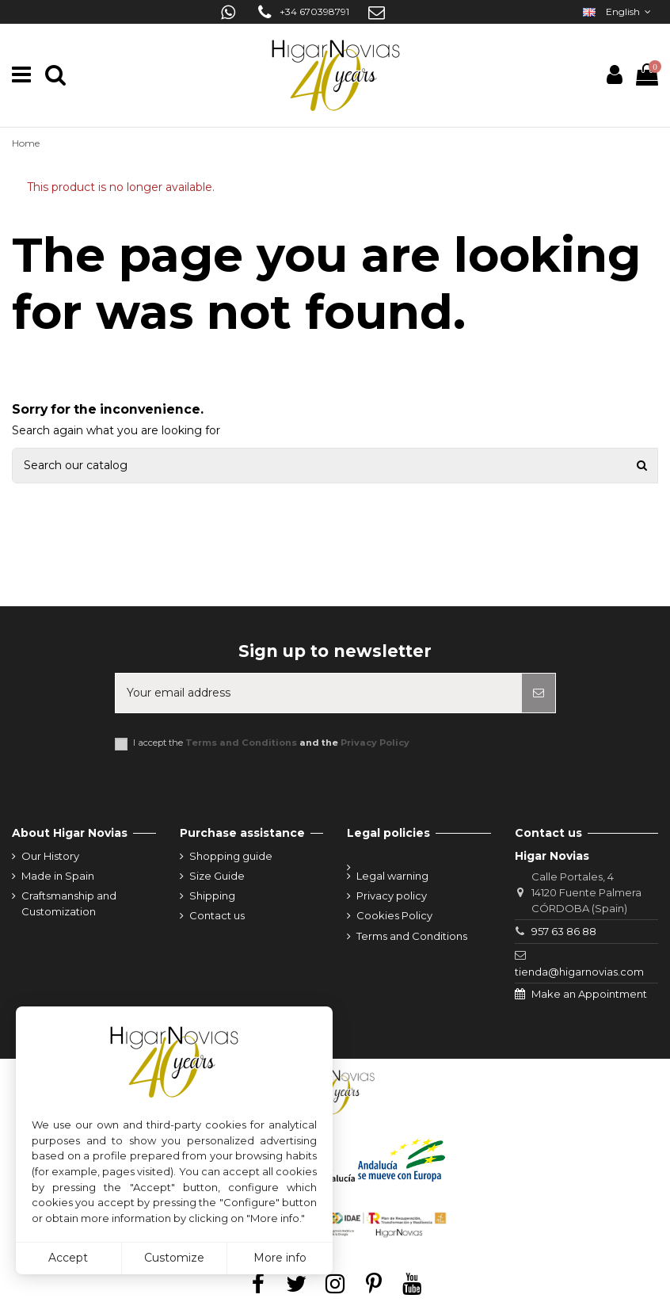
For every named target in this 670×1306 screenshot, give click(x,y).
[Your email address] (319, 693)
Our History (50, 856)
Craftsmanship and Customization (68, 903)
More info (279, 1258)
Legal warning (392, 875)
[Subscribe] (538, 693)
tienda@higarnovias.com (579, 971)
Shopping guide (230, 856)
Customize (174, 1258)
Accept (68, 1258)
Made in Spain (57, 875)
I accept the (271, 743)
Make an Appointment (589, 993)
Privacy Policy (375, 742)
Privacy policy (391, 895)
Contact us (217, 915)
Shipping (212, 895)
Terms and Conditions (241, 742)
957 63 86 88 (563, 931)
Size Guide (217, 875)
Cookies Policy (394, 915)
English (618, 11)
